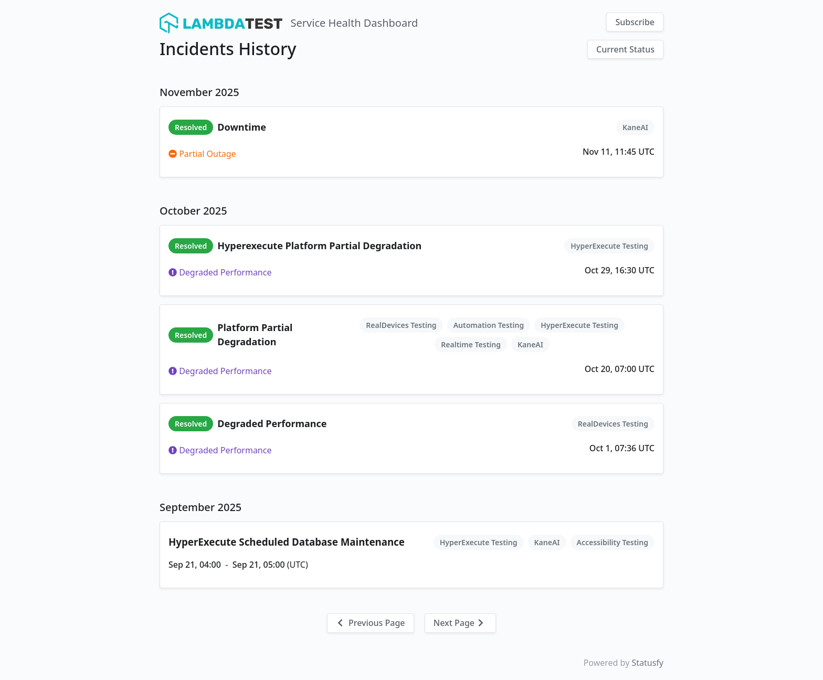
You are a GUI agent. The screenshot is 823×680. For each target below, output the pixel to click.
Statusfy (647, 662)
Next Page (459, 623)
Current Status (625, 49)
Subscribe (635, 22)
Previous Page (370, 623)
